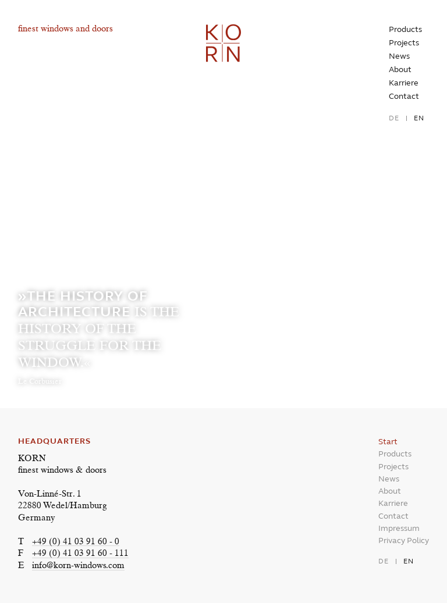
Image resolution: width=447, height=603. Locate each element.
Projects (404, 43)
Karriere (403, 83)
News (399, 56)
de (394, 118)
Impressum (399, 528)
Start (388, 442)
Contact (404, 96)
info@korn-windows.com (78, 566)
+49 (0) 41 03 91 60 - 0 (75, 542)
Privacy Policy (403, 540)
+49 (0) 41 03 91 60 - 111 (80, 554)
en (419, 118)
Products (405, 29)
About (400, 69)
